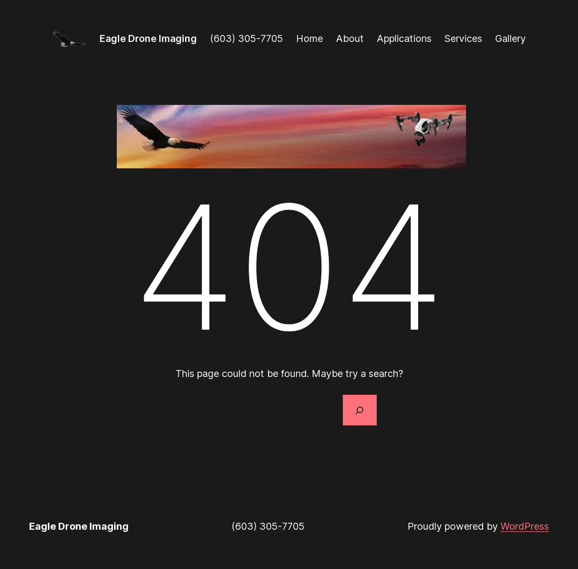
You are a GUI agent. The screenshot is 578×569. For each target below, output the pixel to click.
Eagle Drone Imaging (148, 38)
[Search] (359, 410)
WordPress (525, 526)
